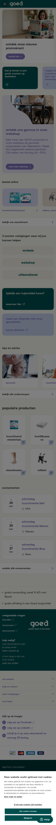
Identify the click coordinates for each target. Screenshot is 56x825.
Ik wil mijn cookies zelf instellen (28, 805)
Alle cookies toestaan (28, 811)
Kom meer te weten (13, 797)
